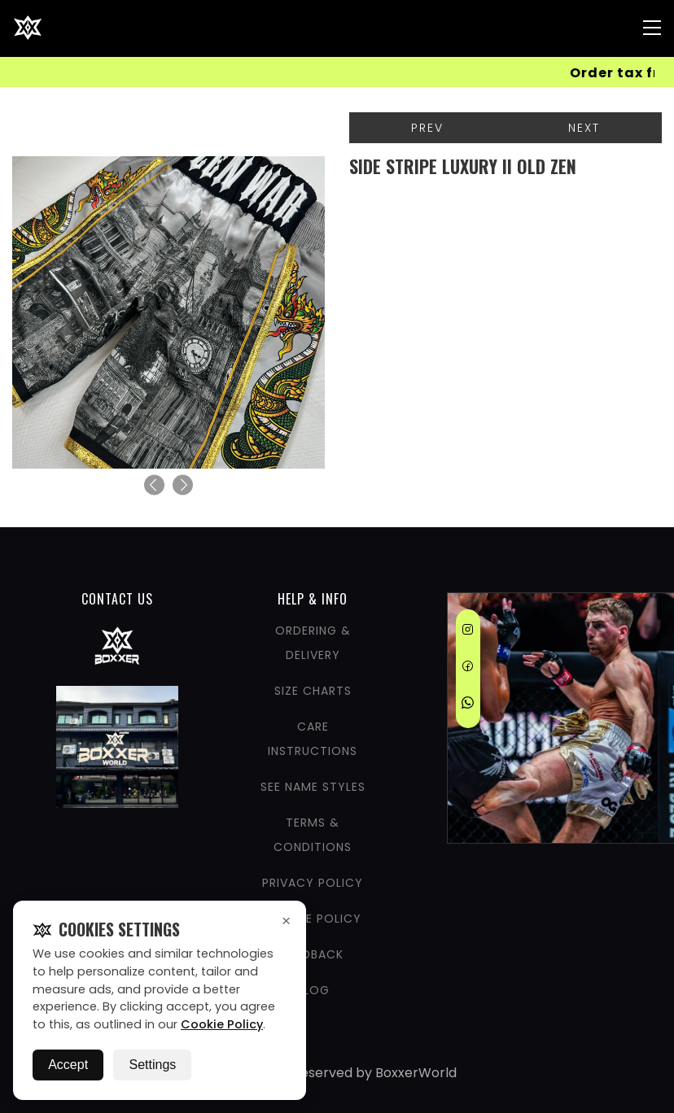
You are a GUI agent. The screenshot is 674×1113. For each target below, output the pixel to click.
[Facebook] (468, 669)
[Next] (183, 485)
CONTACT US (117, 598)
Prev (427, 128)
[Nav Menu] (652, 27)
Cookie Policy (222, 1024)
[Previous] (154, 485)
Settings (152, 1065)
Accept (68, 1065)
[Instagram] (468, 632)
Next (584, 128)
